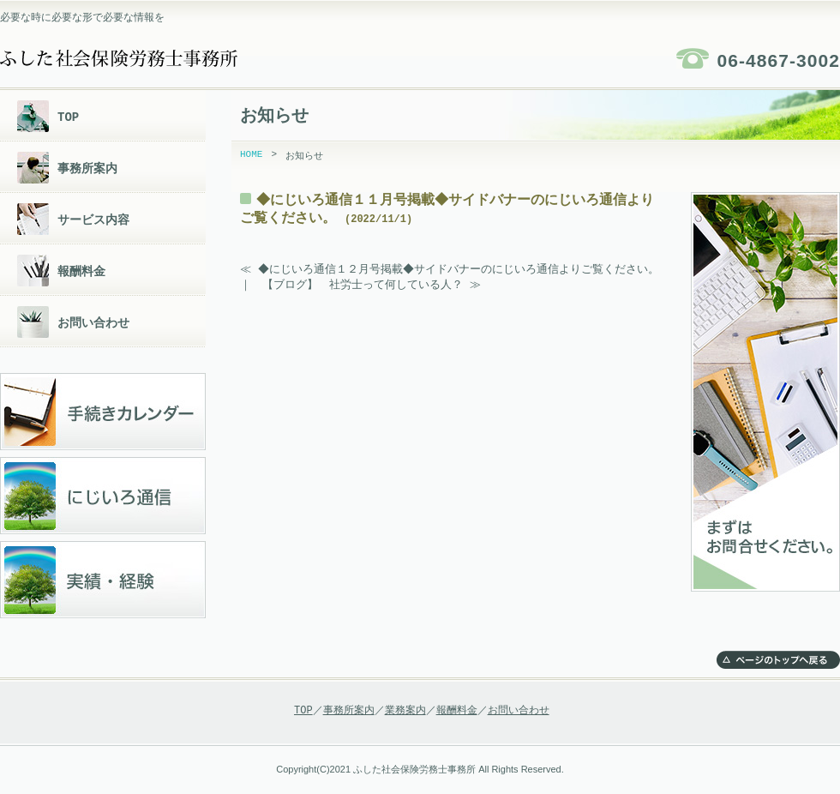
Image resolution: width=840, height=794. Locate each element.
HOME (251, 155)
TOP (68, 117)
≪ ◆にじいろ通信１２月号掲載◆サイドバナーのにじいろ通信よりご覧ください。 (451, 269)
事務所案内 (87, 168)
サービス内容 (93, 220)
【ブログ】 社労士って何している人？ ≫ (371, 285)
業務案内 (405, 710)
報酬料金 (81, 271)
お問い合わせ (93, 323)
